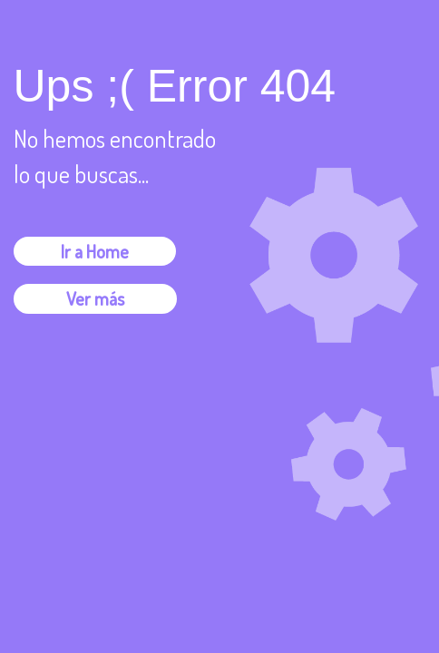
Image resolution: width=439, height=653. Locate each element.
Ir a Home (95, 251)
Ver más (95, 298)
